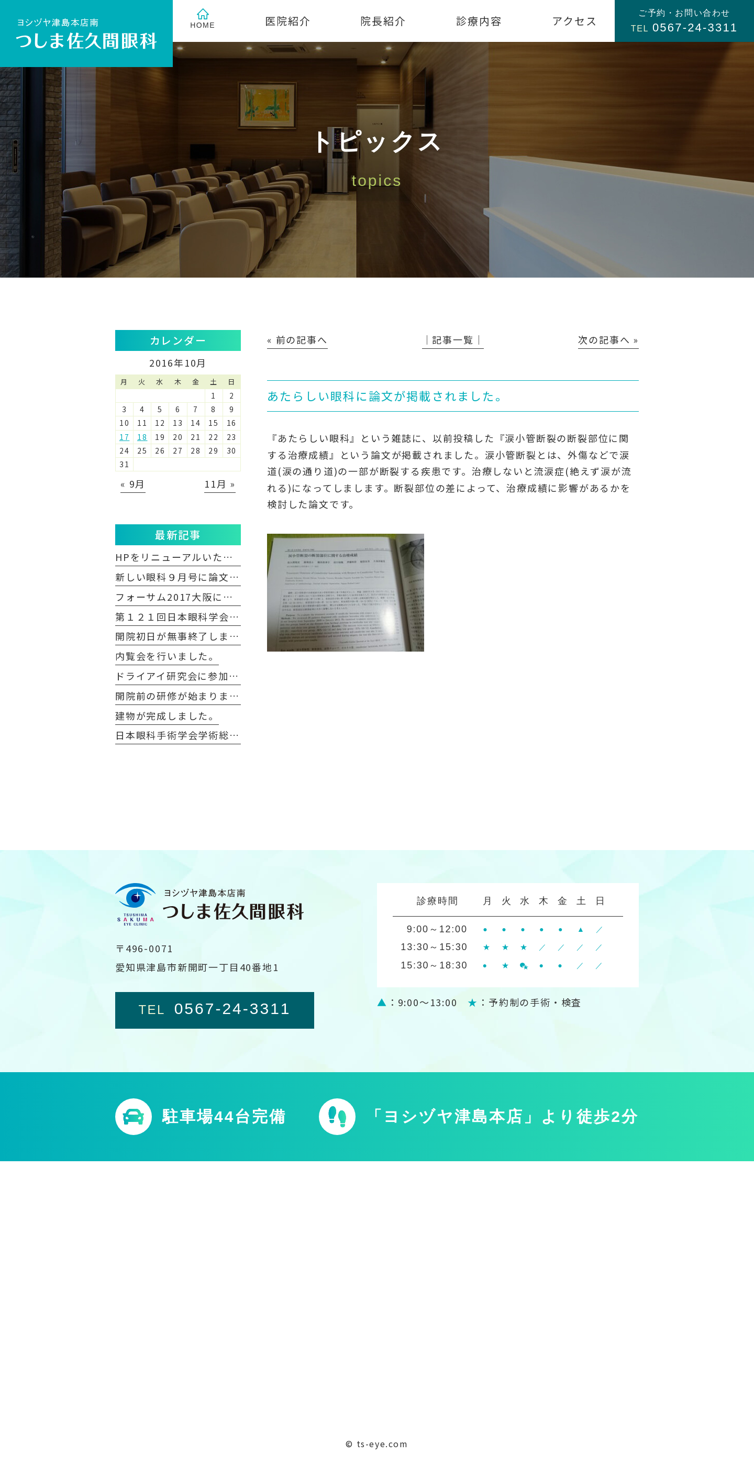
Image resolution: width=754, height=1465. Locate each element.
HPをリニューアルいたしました (189, 557)
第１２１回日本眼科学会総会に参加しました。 (224, 616)
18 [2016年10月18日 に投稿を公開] (142, 437)
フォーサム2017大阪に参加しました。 (205, 596)
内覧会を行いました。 (167, 656)
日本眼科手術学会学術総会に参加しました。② (224, 735)
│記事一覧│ (453, 339)
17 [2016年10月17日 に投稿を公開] (124, 437)
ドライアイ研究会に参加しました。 (198, 675)
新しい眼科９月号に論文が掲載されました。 (219, 576)
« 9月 (133, 483)
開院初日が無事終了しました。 (187, 636)
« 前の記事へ (297, 339)
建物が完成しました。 (167, 715)
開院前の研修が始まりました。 (187, 695)
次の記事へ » (608, 339)
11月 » (220, 483)
